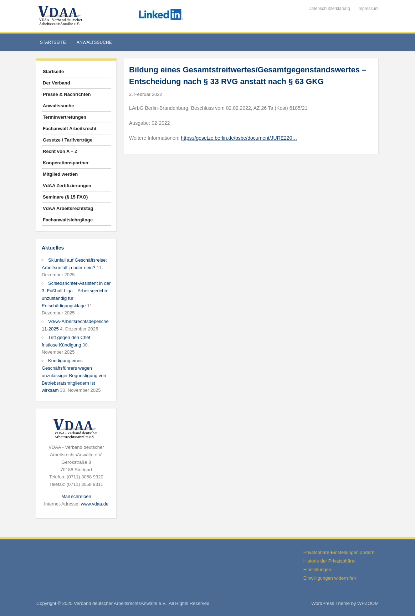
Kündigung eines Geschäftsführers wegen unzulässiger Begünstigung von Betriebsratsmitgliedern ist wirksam (74, 375)
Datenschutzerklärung (329, 8)
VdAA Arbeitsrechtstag (68, 208)
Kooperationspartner (66, 162)
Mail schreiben (76, 496)
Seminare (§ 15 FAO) (65, 197)
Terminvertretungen (64, 117)
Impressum (368, 8)
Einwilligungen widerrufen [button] (329, 578)
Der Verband (56, 83)
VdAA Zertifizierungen (67, 185)
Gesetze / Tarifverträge (67, 140)
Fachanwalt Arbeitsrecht (70, 128)
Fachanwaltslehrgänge (68, 219)
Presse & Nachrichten (67, 94)
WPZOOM (368, 603)
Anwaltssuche (94, 42)
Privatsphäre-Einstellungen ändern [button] (338, 552)
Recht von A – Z (60, 151)
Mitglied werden (60, 174)
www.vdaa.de (94, 504)
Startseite (53, 42)
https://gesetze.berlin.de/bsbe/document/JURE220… (239, 138)
